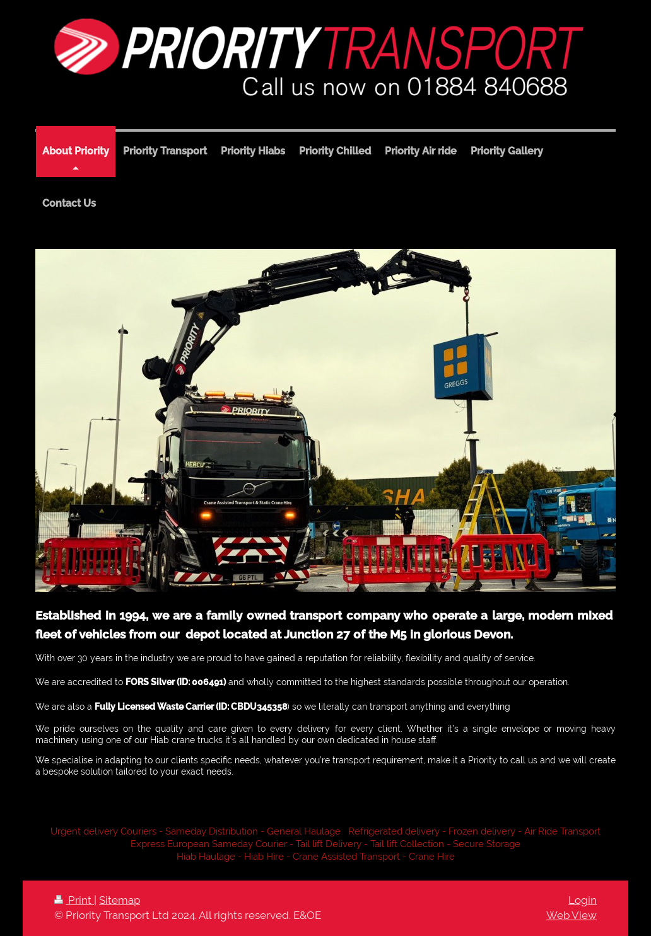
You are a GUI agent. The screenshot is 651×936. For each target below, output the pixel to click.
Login (582, 900)
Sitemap (119, 900)
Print (74, 900)
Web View (571, 915)
